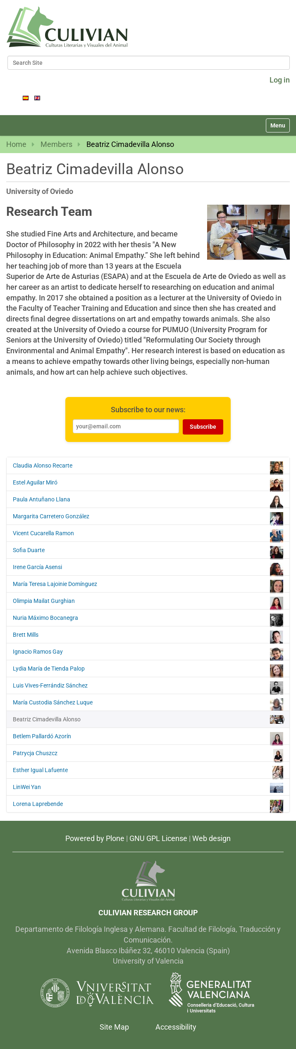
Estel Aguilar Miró (148, 484)
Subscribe (203, 426)
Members (56, 144)
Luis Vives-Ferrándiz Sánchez (148, 687)
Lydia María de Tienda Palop (148, 670)
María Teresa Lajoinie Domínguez (148, 586)
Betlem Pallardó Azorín (148, 738)
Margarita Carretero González (148, 518)
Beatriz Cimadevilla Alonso (148, 719)
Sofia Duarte (148, 552)
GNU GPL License (158, 838)
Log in (280, 80)
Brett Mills (148, 637)
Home (16, 144)
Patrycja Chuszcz (148, 755)
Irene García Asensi (148, 569)
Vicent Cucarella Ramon (148, 535)
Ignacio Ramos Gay (148, 653)
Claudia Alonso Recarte (148, 467)
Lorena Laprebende (148, 806)
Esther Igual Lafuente (148, 772)
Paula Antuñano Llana (148, 501)
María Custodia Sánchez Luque (148, 704)
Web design (211, 838)
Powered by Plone (94, 838)
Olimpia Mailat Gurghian (148, 603)
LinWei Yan (148, 788)
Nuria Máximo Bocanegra (148, 620)
